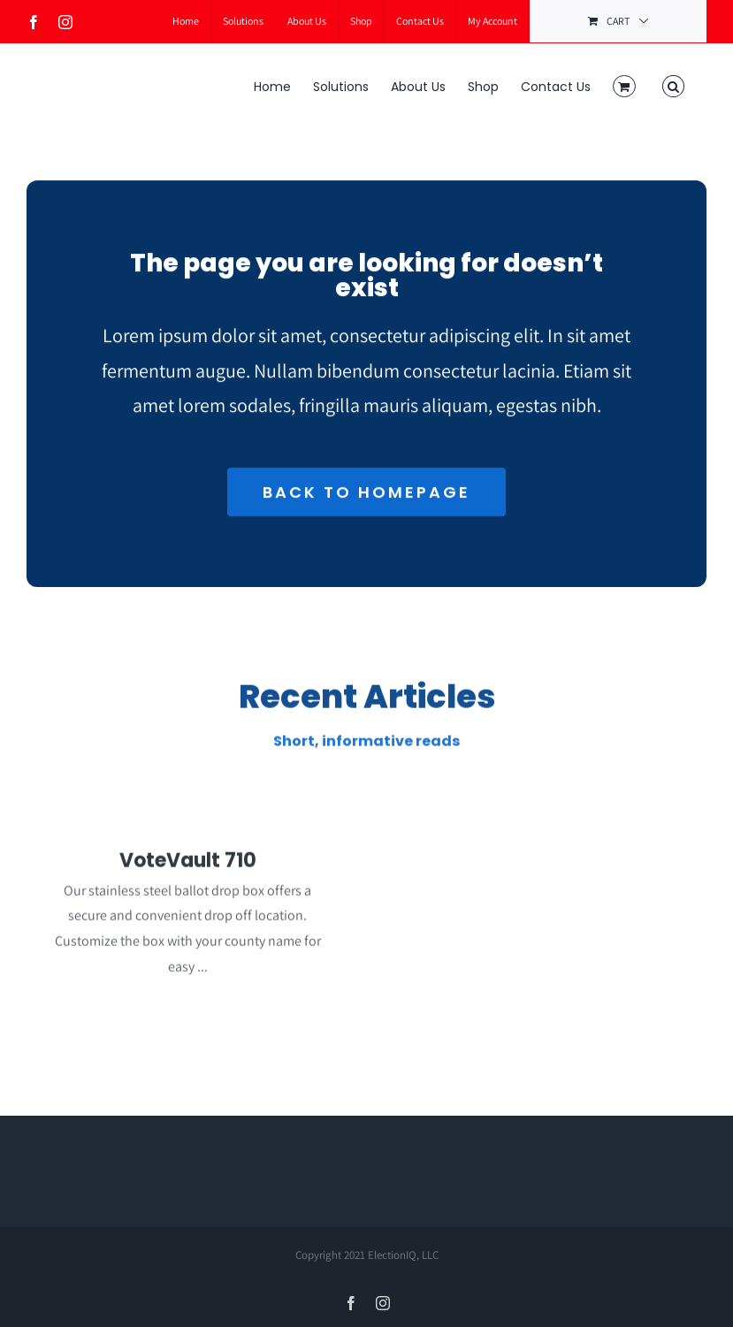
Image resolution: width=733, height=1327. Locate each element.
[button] (673, 84)
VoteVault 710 (187, 867)
